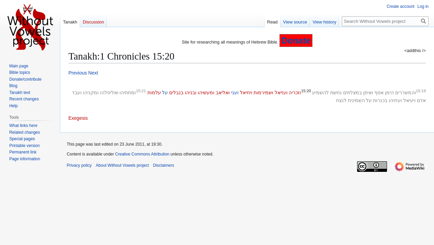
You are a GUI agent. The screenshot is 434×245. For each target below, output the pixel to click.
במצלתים (352, 92)
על (165, 92)
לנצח (341, 100)
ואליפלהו (109, 92)
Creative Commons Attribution (142, 154)
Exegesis (78, 118)
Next (93, 73)
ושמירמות (263, 92)
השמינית (356, 100)
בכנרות (380, 100)
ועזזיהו (395, 100)
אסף (379, 92)
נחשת (336, 92)
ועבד (77, 92)
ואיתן (368, 92)
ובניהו (190, 92)
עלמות (154, 92)
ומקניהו (91, 92)
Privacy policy (79, 165)
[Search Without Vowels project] (385, 21)
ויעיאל (409, 100)
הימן (389, 92)
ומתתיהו (127, 92)
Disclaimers (163, 165)
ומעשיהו (206, 92)
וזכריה (295, 92)
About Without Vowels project (122, 165)
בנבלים (176, 92)
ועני (235, 92)
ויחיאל (246, 92)
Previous (77, 73)
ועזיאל (281, 92)
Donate (296, 40)
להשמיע (320, 92)
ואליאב (223, 92)
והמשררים (405, 92)
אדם (421, 100)
